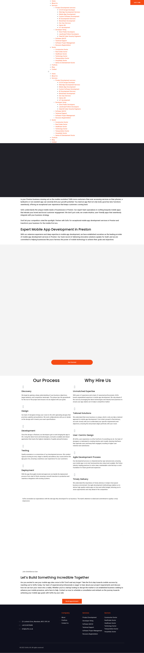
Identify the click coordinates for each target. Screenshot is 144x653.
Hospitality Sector (61, 60)
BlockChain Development (67, 21)
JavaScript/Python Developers (69, 34)
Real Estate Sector (61, 52)
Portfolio (54, 65)
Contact (54, 69)
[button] (72, 71)
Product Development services (65, 8)
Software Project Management (65, 43)
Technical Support (61, 41)
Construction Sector (61, 49)
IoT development (64, 27)
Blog (53, 67)
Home (54, 1)
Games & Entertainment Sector (65, 63)
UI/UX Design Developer (67, 10)
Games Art (62, 25)
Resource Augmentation (63, 45)
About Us (55, 3)
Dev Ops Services (65, 23)
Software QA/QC (60, 38)
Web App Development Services (69, 12)
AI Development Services (67, 19)
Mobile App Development (67, 14)
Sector (54, 47)
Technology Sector (61, 56)
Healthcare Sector (61, 54)
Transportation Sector (62, 58)
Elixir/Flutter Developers (67, 32)
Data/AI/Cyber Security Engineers (70, 36)
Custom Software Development (69, 16)
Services (54, 5)
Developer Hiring (60, 30)
